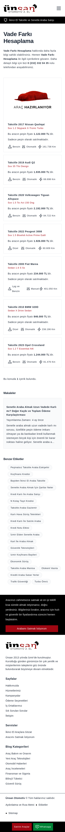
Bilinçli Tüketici (14, 778)
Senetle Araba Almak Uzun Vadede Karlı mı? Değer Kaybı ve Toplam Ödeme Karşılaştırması (31, 411)
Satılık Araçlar (22, 826)
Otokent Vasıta (49, 568)
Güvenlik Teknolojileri (22, 548)
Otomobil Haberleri (16, 763)
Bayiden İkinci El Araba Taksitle (28, 480)
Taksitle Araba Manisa (23, 568)
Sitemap (13, 813)
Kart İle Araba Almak (22, 541)
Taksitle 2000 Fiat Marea (32, 266)
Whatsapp (43, 827)
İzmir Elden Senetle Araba (25, 534)
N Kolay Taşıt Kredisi (22, 501)
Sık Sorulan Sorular (17, 710)
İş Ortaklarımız (14, 705)
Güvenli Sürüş (13, 783)
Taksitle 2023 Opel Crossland (32, 347)
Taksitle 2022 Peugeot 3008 (32, 233)
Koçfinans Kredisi (20, 474)
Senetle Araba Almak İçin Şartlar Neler (32, 487)
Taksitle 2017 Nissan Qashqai (32, 126)
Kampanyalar (13, 695)
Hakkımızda (12, 685)
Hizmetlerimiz (13, 690)
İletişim (10, 715)
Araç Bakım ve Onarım (18, 753)
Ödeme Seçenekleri (17, 700)
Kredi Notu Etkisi (20, 528)
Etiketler (43, 804)
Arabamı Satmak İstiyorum (32, 628)
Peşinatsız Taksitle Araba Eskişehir (30, 467)
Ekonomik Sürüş (20, 561)
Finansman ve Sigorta (18, 773)
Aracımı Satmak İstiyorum (20, 737)
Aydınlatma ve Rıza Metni (20, 804)
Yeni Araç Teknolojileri (18, 758)
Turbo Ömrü (41, 581)
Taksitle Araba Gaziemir (24, 507)
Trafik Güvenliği (19, 581)
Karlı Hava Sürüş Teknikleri (26, 514)
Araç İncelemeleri (15, 768)
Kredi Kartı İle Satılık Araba (26, 521)
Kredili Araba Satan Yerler (25, 575)
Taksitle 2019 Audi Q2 (32, 164)
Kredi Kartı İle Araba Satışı (25, 494)
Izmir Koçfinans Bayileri (24, 554)
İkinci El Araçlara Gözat (19, 732)
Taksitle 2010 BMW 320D (32, 309)
